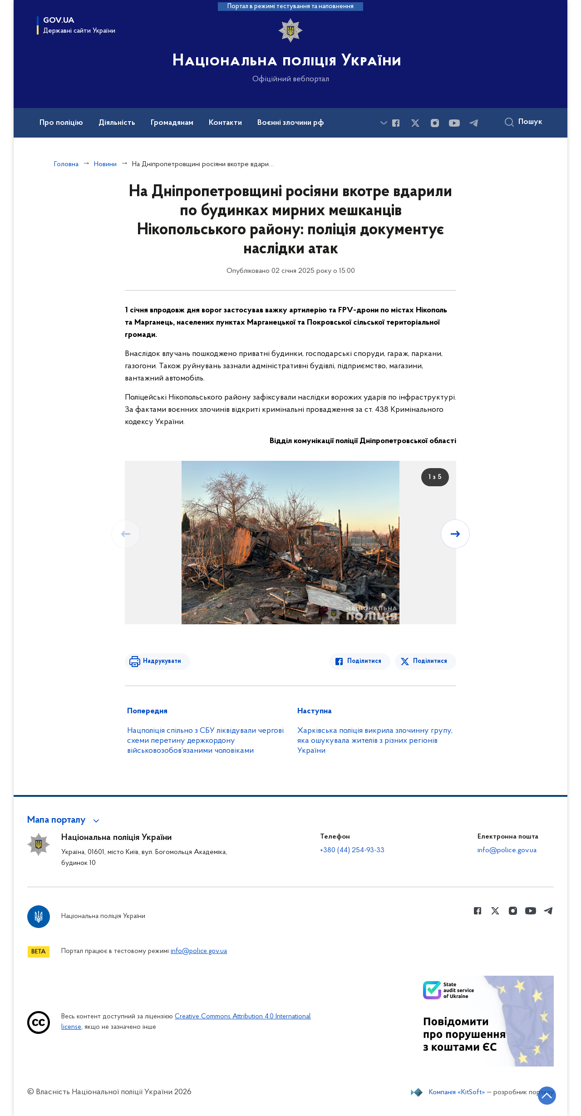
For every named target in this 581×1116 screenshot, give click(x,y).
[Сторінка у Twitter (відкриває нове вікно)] (415, 123)
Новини (105, 164)
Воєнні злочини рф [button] (290, 123)
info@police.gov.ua (507, 850)
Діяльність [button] (116, 123)
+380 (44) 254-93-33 (352, 850)
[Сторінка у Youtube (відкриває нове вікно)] (454, 123)
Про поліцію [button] (61, 123)
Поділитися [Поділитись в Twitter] (430, 661)
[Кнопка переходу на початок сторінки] (547, 1095)
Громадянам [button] (172, 123)
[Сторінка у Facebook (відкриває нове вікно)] (395, 123)
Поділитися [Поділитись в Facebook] (364, 661)
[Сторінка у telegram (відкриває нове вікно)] (473, 123)
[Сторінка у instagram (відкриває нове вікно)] (434, 123)
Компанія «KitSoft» (457, 1092)
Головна (66, 164)
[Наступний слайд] (455, 533)
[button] (64, 820)
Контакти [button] (225, 123)
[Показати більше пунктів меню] (383, 123)
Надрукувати (162, 661)
